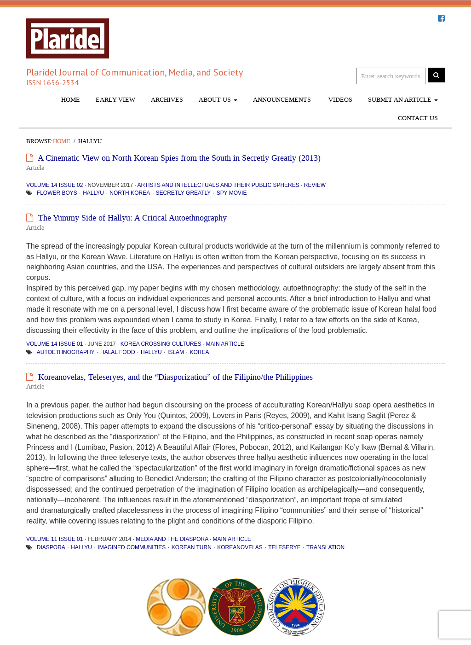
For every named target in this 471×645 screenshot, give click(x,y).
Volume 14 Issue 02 (54, 185)
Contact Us (418, 118)
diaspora (51, 547)
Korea (199, 352)
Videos (339, 99)
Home (70, 99)
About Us (218, 99)
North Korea (129, 193)
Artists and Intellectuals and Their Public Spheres (218, 185)
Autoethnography (66, 352)
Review (315, 185)
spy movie (232, 193)
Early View (115, 99)
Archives (167, 99)
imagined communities (132, 547)
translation (325, 547)
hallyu (93, 193)
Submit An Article (403, 99)
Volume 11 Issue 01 (54, 539)
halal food (117, 352)
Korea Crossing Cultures (161, 344)
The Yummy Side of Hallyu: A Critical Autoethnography (132, 217)
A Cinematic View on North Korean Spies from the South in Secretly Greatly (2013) (179, 157)
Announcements (282, 99)
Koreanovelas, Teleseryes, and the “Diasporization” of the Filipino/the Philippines (175, 377)
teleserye (284, 547)
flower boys (57, 193)
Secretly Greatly (183, 193)
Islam (175, 352)
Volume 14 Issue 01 (54, 344)
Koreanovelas (240, 547)
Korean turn (192, 547)
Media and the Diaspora (172, 539)
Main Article (225, 344)
